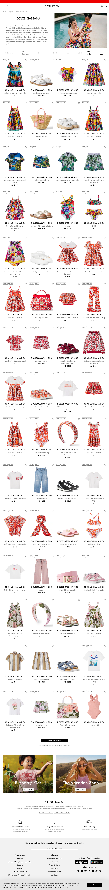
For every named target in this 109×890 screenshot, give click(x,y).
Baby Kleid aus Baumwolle (94, 272)
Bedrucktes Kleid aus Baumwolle (15, 93)
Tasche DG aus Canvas (67, 725)
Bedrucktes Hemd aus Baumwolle (67, 180)
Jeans (41, 590)
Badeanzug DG (94, 725)
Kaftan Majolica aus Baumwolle (15, 544)
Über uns (54, 855)
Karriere (54, 868)
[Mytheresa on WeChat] (100, 871)
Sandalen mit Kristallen (67, 633)
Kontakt (20, 858)
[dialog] (54, 885)
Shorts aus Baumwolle (41, 679)
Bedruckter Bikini (94, 544)
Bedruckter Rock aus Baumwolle (94, 407)
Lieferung (20, 868)
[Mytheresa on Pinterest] (85, 871)
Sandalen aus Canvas (67, 679)
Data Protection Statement (59, 887)
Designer (10, 11)
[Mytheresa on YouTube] (93, 871)
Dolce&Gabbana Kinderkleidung (56, 808)
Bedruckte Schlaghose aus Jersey (94, 317)
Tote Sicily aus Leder (41, 317)
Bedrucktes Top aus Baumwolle (67, 317)
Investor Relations (54, 871)
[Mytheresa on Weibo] (96, 871)
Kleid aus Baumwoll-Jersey (15, 407)
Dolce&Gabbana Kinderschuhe (37, 808)
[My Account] (102, 6)
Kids (4, 11)
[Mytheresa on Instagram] (89, 871)
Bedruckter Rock (41, 725)
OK (94, 885)
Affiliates (54, 875)
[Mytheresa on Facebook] (82, 871)
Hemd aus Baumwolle (15, 679)
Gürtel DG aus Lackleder (67, 590)
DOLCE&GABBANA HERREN (62, 813)
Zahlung (20, 865)
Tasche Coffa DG (41, 137)
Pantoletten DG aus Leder (67, 544)
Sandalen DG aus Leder (41, 93)
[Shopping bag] (106, 6)
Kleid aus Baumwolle (15, 137)
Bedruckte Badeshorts (41, 180)
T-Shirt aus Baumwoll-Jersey (67, 93)
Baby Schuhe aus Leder (41, 272)
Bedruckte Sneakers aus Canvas (41, 407)
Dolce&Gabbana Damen (46, 813)
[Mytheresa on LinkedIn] (78, 871)
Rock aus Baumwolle (94, 93)
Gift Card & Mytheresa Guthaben (20, 861)
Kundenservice (20, 855)
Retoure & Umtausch (19, 871)
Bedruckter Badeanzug (41, 453)
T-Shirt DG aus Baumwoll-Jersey (15, 590)
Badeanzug (67, 226)
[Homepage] (54, 6)
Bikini (94, 226)
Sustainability (54, 861)
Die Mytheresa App (54, 858)
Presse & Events (54, 865)
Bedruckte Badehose (41, 361)
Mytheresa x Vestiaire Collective (19, 875)
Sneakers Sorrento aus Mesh (67, 498)
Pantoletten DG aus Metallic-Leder (41, 226)
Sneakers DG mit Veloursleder (94, 590)
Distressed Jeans (41, 498)
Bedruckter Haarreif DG (41, 633)
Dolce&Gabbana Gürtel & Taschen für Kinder (79, 808)
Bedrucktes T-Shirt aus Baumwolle (15, 361)
